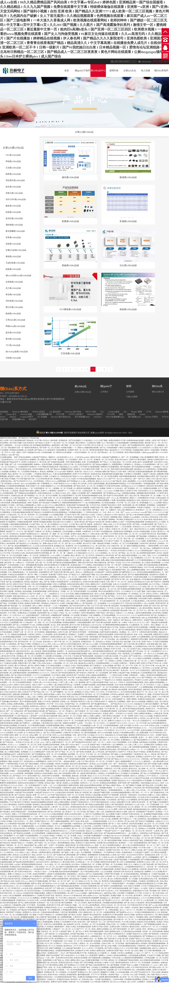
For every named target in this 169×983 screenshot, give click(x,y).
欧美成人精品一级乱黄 (53, 783)
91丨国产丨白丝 (159, 845)
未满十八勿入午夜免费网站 (116, 742)
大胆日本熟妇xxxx (116, 778)
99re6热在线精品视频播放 (86, 479)
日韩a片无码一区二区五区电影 (113, 943)
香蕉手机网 (122, 783)
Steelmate (98, 417)
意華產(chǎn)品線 (13, 237)
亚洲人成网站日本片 (93, 584)
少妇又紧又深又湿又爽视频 (71, 833)
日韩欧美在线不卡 (101, 701)
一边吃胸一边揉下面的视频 (61, 824)
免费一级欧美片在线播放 (61, 850)
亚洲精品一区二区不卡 (92, 816)
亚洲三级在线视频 (145, 826)
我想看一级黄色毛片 (95, 524)
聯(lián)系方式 (158, 392)
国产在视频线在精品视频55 (18, 718)
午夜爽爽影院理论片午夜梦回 (14, 907)
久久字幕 (138, 893)
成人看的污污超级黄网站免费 (67, 867)
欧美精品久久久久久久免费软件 (134, 486)
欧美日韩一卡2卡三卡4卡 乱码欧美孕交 (136, 670)
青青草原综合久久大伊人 (145, 735)
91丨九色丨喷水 (105, 512)
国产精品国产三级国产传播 (62, 869)
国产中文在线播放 (10, 898)
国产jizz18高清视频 (105, 733)
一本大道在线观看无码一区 (108, 601)
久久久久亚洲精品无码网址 (151, 898)
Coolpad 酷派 (113, 412)
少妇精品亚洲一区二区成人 (92, 491)
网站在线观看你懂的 (32, 519)
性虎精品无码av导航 (97, 747)
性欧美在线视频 (83, 666)
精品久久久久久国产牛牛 (106, 479)
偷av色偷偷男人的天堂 (72, 924)
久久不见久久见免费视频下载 (11, 622)
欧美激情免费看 (6, 625)
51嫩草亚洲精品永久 (95, 893)
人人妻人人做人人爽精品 (34, 697)
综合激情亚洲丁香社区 (42, 869)
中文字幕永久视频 (59, 675)
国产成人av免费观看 (78, 610)
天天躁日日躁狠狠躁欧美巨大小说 (147, 912)
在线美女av (12, 627)
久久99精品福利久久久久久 (84, 553)
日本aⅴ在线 (119, 685)
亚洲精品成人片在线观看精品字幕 (143, 673)
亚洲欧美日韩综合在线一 (93, 838)
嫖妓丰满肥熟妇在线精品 (136, 546)
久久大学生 (100, 692)
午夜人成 (97, 881)
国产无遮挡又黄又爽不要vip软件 (62, 572)
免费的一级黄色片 (53, 596)
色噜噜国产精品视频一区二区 (49, 500)
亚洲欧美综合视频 (58, 737)
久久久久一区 (133, 723)
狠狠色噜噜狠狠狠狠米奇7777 (73, 503)
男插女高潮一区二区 (148, 496)
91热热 (104, 857)
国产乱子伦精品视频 (91, 627)
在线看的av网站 (6, 855)
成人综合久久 (68, 637)
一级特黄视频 (66, 776)
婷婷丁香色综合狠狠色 (22, 457)
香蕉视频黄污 (164, 879)
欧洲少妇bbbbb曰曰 (94, 713)
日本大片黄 (136, 642)
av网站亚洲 (158, 713)
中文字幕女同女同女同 (139, 967)
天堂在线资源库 (122, 587)
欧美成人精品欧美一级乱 (33, 582)
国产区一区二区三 (53, 598)
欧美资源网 (127, 505)
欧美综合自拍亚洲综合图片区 (79, 651)
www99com (135, 512)
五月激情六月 (54, 476)
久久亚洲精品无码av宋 (143, 816)
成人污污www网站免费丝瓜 (55, 505)
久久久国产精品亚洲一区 (19, 498)
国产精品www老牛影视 (84, 860)
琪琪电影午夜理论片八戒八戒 (82, 701)
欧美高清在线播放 (136, 824)
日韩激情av (41, 857)
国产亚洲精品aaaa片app (112, 493)
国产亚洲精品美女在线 (110, 907)
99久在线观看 (92, 591)
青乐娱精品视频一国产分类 (82, 891)
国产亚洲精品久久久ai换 (76, 481)
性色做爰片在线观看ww (25, 797)
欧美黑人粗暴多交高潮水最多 (29, 603)
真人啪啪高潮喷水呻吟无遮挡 (153, 589)
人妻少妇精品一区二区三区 (45, 867)
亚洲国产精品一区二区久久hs (71, 510)
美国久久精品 (71, 927)
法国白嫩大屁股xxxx (74, 603)
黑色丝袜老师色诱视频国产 (69, 872)
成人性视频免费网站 (93, 503)
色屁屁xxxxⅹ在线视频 (71, 783)
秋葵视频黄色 (129, 685)
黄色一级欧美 (38, 972)
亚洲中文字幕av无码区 (100, 927)
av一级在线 (152, 754)
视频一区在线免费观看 (67, 747)
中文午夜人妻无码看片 (134, 895)
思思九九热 (83, 539)
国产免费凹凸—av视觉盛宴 (30, 723)
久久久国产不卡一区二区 (81, 929)
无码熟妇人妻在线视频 (23, 591)
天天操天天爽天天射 (17, 838)
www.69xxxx (99, 730)
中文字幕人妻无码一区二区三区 (93, 761)
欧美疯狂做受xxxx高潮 (107, 855)
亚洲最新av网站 (142, 917)
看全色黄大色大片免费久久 (63, 522)
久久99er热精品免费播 (139, 584)
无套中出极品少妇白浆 (155, 591)
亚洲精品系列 (149, 745)
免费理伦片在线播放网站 (110, 467)
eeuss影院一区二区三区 (59, 771)
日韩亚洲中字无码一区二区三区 (95, 888)
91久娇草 (144, 888)
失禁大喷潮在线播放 (73, 462)
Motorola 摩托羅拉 (20, 412)
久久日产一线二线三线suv (141, 548)
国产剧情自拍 (154, 934)
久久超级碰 (65, 555)
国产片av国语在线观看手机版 (97, 682)
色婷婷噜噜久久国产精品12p (53, 960)
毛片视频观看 (86, 852)
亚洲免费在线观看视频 (141, 747)
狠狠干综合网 (62, 654)
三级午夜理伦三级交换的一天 (113, 716)
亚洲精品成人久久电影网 (97, 953)
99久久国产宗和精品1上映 (147, 678)
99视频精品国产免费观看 (60, 615)
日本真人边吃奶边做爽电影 (117, 955)
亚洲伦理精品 (29, 654)
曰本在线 (8, 687)
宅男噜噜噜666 (25, 840)
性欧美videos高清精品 (63, 828)
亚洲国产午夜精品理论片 (80, 802)
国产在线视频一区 (41, 649)
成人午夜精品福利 (83, 778)
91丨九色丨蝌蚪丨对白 (39, 816)
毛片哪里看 (45, 740)
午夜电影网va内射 (19, 905)
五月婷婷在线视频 (49, 891)
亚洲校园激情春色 (116, 790)
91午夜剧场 (58, 721)
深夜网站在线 (88, 572)
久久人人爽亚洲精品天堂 (96, 668)
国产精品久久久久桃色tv (61, 536)
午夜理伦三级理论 (35, 634)
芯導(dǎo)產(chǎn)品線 (15, 320)
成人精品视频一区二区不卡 (49, 627)
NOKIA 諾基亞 (38, 412)
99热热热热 (64, 476)
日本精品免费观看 (104, 781)
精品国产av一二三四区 (66, 491)
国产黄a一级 (152, 610)
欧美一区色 (138, 634)
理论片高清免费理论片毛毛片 (109, 591)
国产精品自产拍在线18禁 (95, 522)
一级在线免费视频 (23, 771)
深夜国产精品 (95, 745)
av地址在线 (73, 939)
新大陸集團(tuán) (82, 417)
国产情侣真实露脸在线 (67, 673)
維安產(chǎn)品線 (13, 187)
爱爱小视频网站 (115, 507)
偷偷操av (37, 464)
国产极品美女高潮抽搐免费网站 (65, 563)
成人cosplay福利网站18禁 (30, 484)
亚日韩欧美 (22, 725)
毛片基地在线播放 (109, 503)
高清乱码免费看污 (40, 874)
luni (125, 412)
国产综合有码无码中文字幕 (80, 606)
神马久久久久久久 (11, 759)
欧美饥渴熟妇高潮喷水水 (76, 699)
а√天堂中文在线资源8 (77, 831)
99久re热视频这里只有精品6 (83, 869)
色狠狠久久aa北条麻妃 (131, 517)
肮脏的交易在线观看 (106, 634)
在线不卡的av (78, 740)
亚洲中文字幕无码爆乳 (138, 460)
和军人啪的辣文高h (25, 560)
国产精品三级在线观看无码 (96, 965)
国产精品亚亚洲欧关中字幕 (76, 953)
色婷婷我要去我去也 (8, 749)
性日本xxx (75, 850)
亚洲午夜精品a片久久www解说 (65, 484)
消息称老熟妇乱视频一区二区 (91, 536)
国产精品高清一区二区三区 (33, 766)
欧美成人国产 (99, 867)
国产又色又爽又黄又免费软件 (135, 644)
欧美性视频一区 (161, 620)
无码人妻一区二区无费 (43, 563)
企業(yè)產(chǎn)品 (84, 132)
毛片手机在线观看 (55, 788)
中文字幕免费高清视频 (36, 725)
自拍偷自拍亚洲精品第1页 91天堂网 (149, 884)
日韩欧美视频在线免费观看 (51, 519)
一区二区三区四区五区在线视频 (12, 697)
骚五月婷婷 (87, 510)
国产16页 (83, 713)
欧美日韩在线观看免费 (34, 730)
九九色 (2, 747)
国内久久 (134, 776)
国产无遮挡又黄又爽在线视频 (64, 855)
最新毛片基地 (36, 884)
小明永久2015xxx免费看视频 (55, 481)
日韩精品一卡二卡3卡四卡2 (25, 919)
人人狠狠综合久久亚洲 (8, 541)
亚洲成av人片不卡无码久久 (148, 776)
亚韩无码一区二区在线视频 (38, 515)
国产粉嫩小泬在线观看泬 (159, 802)
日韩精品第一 (134, 675)
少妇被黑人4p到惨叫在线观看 (85, 685)
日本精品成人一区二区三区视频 (88, 862)
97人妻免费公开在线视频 (52, 656)
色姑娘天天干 (18, 761)
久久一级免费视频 (120, 936)
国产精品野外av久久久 (125, 912)
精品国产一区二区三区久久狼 (40, 936)
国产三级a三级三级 (132, 496)
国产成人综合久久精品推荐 (134, 903)
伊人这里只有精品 (130, 826)
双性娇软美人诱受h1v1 (128, 498)
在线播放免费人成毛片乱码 (92, 833)
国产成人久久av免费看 (73, 543)
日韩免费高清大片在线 (146, 498)
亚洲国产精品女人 (101, 790)
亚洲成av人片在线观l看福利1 (145, 464)
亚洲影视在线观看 (100, 821)
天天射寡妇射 (75, 587)
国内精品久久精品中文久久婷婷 (53, 603)
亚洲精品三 (72, 634)
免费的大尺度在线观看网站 (56, 893)
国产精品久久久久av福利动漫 (81, 476)
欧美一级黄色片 (114, 620)
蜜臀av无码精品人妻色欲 (76, 800)
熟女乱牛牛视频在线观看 (38, 881)
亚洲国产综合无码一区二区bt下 (118, 850)
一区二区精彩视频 (152, 804)
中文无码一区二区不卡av (25, 551)
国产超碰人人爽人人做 (95, 812)
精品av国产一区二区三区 (19, 860)
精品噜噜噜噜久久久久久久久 (39, 673)
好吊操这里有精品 (84, 884)
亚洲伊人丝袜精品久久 (30, 462)
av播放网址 (52, 491)
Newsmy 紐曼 (26, 414)
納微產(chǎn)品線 (13, 269)
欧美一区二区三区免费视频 (115, 728)
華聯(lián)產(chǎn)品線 (15, 326)
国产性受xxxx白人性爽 (147, 706)
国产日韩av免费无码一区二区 (126, 828)
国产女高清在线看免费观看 (41, 929)
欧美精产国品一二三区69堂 (119, 975)
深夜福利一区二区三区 (15, 845)
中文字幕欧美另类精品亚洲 (48, 467)
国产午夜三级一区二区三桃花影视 (67, 642)
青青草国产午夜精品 (14, 912)
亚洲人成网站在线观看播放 (154, 682)
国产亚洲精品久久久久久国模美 (85, 646)
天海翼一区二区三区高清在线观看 (73, 591)
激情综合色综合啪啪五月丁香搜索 (31, 783)
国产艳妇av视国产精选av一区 (114, 785)
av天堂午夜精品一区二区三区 (29, 740)
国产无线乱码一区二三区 (96, 922)
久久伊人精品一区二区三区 (53, 517)
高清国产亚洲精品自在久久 (30, 534)
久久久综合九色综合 (50, 682)
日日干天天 (95, 606)
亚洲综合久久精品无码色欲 (86, 843)
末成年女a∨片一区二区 (150, 927)
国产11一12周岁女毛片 (42, 639)
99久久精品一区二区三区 (73, 941)
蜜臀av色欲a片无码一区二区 (53, 543)
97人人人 (152, 503)
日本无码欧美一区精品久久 (46, 979)
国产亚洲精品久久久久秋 (152, 936)
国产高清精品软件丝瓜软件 (82, 742)
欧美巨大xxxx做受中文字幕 (55, 800)
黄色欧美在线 (96, 474)
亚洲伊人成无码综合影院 (55, 668)
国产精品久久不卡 (20, 776)
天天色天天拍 (95, 505)
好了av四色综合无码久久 (33, 733)
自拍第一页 (147, 931)
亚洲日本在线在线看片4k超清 (94, 582)
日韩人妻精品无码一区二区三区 (90, 912)
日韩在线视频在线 (135, 936)
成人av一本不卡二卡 (127, 910)
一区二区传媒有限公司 (155, 790)
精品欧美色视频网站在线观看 (42, 802)
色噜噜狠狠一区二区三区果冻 (32, 694)
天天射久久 (147, 893)
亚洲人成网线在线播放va (143, 713)
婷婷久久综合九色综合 (22, 685)
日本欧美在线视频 (67, 596)
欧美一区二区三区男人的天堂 (50, 570)
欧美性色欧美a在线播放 (80, 620)
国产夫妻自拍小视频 (69, 905)
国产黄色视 (84, 850)
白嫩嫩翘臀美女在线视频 (70, 826)
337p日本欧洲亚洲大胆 (44, 479)
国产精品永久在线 (8, 881)
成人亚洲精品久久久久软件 (58, 524)
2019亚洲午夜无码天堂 (147, 534)
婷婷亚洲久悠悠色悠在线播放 (21, 536)
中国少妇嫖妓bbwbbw (52, 730)
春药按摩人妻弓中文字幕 (70, 625)
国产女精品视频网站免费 (43, 646)
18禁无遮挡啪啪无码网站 (93, 658)
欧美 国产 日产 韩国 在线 (54, 888)
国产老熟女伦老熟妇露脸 (94, 804)
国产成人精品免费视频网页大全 (20, 546)
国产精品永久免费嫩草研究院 (61, 469)
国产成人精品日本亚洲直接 (21, 675)
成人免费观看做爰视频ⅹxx (59, 587)
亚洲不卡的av (147, 642)
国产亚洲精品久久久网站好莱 (31, 610)
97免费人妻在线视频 (118, 500)
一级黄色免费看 (153, 546)
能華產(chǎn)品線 (13, 174)
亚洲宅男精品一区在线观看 (22, 567)
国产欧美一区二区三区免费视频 (97, 694)
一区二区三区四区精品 (41, 982)
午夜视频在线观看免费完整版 (24, 790)
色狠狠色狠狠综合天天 (23, 848)
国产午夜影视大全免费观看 (67, 630)
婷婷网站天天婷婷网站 (71, 541)
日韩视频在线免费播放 (133, 979)
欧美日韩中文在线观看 (51, 776)
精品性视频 (161, 534)
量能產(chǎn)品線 (13, 256)
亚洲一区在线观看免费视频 (46, 551)
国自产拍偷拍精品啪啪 (87, 661)
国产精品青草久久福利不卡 (115, 752)
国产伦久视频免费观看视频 (138, 575)
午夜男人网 (37, 682)
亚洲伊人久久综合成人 (115, 488)
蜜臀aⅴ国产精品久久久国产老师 (114, 472)
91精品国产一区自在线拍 (136, 711)
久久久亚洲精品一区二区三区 (106, 553)
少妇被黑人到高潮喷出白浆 (148, 881)
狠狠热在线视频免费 (19, 634)
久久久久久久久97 (123, 615)
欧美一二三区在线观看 (123, 527)
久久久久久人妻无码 (116, 821)
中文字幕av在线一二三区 (147, 848)
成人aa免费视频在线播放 (136, 570)
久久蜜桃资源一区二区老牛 (139, 625)
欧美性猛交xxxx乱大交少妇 (91, 625)
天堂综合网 (29, 563)
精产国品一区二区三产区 (123, 666)
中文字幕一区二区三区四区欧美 (98, 754)
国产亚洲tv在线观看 (84, 752)
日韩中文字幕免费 (125, 809)
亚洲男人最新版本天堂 (89, 601)
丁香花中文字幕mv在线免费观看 (23, 769)
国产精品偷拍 (125, 467)
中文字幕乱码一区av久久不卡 (115, 730)
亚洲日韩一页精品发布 (128, 795)
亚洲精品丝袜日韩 (7, 678)
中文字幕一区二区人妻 (41, 529)
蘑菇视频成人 (111, 594)
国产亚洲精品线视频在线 (150, 860)
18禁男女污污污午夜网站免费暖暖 (97, 500)
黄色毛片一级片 (126, 658)
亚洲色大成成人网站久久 (80, 534)
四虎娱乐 (33, 857)
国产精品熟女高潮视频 (8, 725)
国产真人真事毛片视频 (36, 666)
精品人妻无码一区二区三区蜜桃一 (21, 474)
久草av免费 (39, 917)
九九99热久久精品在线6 (45, 828)
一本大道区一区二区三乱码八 (95, 723)
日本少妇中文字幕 (75, 809)
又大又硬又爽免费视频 (153, 951)
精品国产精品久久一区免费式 (22, 843)
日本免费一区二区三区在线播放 (117, 876)
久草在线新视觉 (92, 848)
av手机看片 (76, 613)
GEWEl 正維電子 (75, 414)
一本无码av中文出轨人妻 (23, 742)
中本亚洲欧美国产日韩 (106, 587)
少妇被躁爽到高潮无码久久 (135, 867)
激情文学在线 (95, 457)
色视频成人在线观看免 (72, 819)
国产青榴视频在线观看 (153, 924)
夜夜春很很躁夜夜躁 (19, 503)
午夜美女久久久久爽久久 (126, 917)
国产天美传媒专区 (106, 718)
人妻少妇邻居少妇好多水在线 (157, 601)
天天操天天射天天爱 (72, 515)
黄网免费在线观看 (18, 850)
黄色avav (79, 572)
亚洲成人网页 (108, 713)
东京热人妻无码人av (158, 531)
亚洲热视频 (144, 503)
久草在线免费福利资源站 (126, 946)
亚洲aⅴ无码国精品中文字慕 (27, 627)
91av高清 (38, 517)
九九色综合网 (125, 601)
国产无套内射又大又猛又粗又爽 (116, 939)
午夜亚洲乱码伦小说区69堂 (51, 723)
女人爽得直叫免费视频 (82, 488)
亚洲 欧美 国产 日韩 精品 (75, 675)
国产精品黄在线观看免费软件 (24, 862)
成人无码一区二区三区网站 (109, 740)
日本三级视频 (133, 742)
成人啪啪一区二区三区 (147, 769)
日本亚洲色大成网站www (153, 656)
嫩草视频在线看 (84, 975)
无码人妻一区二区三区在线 (125, 941)
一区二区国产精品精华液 (96, 970)
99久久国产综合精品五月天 (140, 972)
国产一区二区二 (99, 742)
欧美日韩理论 (13, 840)
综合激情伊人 (104, 577)
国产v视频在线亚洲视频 (80, 840)
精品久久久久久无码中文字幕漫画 (22, 737)
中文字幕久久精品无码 (67, 898)
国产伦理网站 (81, 855)
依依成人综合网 (60, 699)
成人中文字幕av (155, 584)
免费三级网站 (132, 699)
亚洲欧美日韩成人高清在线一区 (69, 979)
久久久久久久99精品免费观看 (53, 814)
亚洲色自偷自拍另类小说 (80, 807)
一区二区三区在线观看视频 (21, 807)
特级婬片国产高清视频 (78, 769)
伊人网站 (71, 680)
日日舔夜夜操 (163, 555)
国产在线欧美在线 (157, 793)
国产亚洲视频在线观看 (123, 651)
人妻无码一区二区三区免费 (152, 836)
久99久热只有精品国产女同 (76, 529)
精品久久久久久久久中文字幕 (99, 776)
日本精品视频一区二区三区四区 (156, 958)
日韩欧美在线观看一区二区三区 (99, 699)
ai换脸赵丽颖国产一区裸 (66, 551)
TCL (102, 412)
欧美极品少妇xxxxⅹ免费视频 (53, 848)
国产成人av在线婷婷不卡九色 (24, 625)
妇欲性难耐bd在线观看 (105, 685)
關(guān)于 (106, 386)
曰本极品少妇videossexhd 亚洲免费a (116, 836)
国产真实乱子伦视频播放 (144, 821)
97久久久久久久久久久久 (73, 816)
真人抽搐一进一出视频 (91, 560)
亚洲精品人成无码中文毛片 (146, 757)
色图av (143, 675)
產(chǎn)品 (80, 386)
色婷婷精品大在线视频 (147, 742)
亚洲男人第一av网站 (119, 622)
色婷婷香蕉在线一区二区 (33, 620)
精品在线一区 (46, 534)
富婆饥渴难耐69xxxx (48, 486)
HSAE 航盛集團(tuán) (115, 417)
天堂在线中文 (29, 721)
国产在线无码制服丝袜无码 (62, 687)
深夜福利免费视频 (109, 816)
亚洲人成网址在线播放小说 (102, 929)
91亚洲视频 (30, 828)
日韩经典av (145, 759)
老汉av (98, 680)
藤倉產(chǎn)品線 (13, 206)
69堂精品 (62, 975)
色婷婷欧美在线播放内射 (89, 749)
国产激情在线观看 (87, 656)
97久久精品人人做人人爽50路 (26, 852)
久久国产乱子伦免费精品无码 (94, 814)
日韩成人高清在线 (82, 596)
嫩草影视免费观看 (112, 977)
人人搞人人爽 (126, 747)
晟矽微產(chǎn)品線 (14, 225)
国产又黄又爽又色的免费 (101, 622)
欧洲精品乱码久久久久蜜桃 (155, 522)
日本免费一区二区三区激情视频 (86, 718)
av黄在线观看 (93, 589)
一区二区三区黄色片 (97, 850)
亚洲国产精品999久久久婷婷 (137, 934)
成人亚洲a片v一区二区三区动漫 (74, 812)
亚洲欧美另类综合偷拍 (108, 749)
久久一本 (49, 692)
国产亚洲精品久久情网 (39, 476)
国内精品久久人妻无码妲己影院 (63, 862)
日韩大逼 (147, 895)
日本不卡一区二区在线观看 (73, 721)
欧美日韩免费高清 (61, 634)
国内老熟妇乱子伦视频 (78, 879)
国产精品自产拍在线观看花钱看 (27, 699)
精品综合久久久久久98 (150, 500)
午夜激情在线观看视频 (34, 907)
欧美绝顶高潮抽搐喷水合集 (92, 496)
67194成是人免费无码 (119, 663)
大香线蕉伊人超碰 (69, 788)
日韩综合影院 (161, 498)
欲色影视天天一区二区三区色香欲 (102, 639)
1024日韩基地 (111, 800)
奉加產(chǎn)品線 (13, 294)
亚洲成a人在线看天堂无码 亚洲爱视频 (133, 627)
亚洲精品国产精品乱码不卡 (10, 462)
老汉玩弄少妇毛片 (43, 862)
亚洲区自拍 (70, 608)
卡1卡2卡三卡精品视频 (93, 934)
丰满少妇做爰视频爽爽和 (62, 474)
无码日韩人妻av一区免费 (91, 979)
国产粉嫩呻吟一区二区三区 (63, 692)
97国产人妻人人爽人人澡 (68, 682)
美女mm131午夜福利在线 (73, 895)
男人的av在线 (129, 821)
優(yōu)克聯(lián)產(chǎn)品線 (18, 275)
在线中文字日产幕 (54, 761)
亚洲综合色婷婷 (92, 512)
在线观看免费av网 (7, 872)
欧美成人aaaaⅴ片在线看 (99, 764)
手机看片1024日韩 (142, 680)
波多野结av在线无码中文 (145, 915)
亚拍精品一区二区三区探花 (118, 567)
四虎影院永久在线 (134, 500)
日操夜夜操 (88, 907)
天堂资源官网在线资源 (31, 510)
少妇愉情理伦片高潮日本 (27, 467)
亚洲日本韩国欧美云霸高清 (86, 678)
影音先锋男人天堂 (10, 639)
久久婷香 (97, 907)
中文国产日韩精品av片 (46, 915)
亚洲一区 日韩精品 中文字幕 (45, 630)
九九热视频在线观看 (67, 589)
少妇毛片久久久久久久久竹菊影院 (60, 718)
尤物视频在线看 (145, 948)
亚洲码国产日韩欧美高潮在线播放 (46, 558)
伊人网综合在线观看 (159, 852)
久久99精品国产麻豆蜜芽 (71, 948)
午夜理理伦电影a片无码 (15, 764)
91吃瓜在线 (116, 958)
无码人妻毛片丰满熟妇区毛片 (114, 934)
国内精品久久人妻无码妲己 (110, 898)
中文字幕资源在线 (96, 649)
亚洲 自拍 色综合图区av (134, 603)
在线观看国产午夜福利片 (145, 812)
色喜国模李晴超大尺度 (8, 642)
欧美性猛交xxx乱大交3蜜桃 (14, 579)
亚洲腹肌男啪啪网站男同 (65, 951)
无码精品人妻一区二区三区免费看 (29, 656)
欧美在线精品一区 (124, 594)
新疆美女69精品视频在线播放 (70, 728)
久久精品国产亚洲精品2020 (77, 972)
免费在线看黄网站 (113, 747)
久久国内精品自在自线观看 (131, 931)
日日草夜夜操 (39, 481)
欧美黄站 (82, 910)
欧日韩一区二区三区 (73, 766)
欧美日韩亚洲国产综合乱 (40, 831)
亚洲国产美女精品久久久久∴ (138, 728)
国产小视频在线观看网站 (60, 821)
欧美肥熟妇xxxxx (61, 939)
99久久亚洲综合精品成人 (131, 898)
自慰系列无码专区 (24, 754)
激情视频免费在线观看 (34, 565)
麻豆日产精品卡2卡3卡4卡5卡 (140, 766)
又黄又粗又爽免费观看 (20, 757)
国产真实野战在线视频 (151, 788)
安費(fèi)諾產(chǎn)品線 (16, 250)
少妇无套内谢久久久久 (65, 457)
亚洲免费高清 (44, 572)
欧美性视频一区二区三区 (71, 570)
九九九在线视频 (106, 872)
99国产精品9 (101, 613)
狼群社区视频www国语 (52, 694)
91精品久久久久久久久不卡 (88, 630)
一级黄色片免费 (134, 663)
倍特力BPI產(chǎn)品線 (16, 199)
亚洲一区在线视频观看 (90, 462)
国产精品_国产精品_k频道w (147, 697)
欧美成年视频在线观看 (135, 682)
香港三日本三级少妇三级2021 (157, 479)
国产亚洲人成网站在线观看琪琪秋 (56, 879)
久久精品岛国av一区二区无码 (121, 462)
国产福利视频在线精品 (46, 951)
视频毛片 (52, 457)
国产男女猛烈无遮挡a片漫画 (58, 790)
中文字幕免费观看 (160, 721)
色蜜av (7, 517)
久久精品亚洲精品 (138, 601)
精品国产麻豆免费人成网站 (29, 491)
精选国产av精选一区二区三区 (19, 476)
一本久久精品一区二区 (51, 864)
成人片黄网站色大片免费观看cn (41, 876)
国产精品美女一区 (70, 757)
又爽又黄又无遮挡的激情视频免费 (140, 472)
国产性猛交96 (81, 673)
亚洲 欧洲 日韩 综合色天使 (123, 872)
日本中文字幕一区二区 (74, 548)
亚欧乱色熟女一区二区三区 (55, 579)
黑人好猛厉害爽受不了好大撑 (70, 496)
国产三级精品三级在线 (45, 769)
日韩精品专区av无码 (111, 797)
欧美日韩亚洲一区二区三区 (114, 536)
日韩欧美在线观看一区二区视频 (126, 879)
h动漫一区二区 (88, 579)
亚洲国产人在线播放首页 (87, 634)
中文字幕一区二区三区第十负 (127, 503)
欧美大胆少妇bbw (122, 460)
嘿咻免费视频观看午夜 (55, 900)
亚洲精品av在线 (161, 745)
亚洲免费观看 (34, 608)
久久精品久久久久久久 (96, 735)
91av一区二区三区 (116, 539)
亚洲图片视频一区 (118, 895)
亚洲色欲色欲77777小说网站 (81, 565)
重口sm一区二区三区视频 (81, 828)
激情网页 (132, 735)
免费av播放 (105, 560)
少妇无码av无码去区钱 (149, 517)
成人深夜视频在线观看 (18, 673)
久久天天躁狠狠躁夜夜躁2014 (46, 886)
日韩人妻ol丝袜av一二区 (24, 488)
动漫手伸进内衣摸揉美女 (109, 632)
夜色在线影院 (33, 589)
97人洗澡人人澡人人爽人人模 (12, 713)
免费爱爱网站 (117, 464)
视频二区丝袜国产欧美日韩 (158, 694)
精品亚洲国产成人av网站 (33, 845)
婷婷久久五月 (87, 809)
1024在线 (43, 900)
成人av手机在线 (99, 752)
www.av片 (161, 541)
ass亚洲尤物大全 (76, 582)
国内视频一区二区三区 (76, 754)
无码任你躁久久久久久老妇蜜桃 (150, 491)
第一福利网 (129, 716)
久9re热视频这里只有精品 (73, 907)
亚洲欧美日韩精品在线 (146, 699)
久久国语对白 (9, 852)
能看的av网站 (51, 527)
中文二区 (97, 857)
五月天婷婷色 (40, 632)
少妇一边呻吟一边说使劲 (129, 907)
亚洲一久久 (164, 783)
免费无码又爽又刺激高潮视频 (105, 917)
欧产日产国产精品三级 (36, 692)
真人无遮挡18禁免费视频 (151, 563)
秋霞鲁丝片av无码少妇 (31, 912)
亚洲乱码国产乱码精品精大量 (78, 505)
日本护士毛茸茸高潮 (39, 728)
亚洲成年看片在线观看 (92, 941)
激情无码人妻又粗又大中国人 (154, 690)
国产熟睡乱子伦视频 (134, 785)
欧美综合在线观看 (81, 958)
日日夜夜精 (99, 948)
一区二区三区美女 (159, 507)
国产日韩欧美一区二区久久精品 (87, 711)
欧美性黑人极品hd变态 (80, 936)
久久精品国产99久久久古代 (117, 723)
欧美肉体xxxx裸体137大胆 (104, 963)
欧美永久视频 (83, 598)
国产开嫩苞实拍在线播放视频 (92, 541)
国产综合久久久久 (80, 618)
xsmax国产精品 (146, 512)
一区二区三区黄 (83, 747)
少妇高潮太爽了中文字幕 (65, 678)
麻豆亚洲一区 (10, 563)
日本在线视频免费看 (25, 464)
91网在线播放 (113, 910)
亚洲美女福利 (115, 927)
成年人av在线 (99, 594)
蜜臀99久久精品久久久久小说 (119, 721)
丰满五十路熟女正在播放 (94, 709)
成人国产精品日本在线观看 (87, 558)
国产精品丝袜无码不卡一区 (97, 910)
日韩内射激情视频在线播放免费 (122, 560)
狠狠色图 (16, 694)
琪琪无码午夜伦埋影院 (155, 486)
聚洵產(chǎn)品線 (13, 339)
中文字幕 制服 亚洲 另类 (25, 479)
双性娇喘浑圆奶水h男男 (146, 476)
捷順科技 (131, 414)
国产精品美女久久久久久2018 (122, 704)
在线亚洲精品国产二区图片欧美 (38, 615)
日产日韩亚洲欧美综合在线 (51, 541)
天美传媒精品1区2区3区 (42, 536)
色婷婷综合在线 (6, 558)
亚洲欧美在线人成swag (139, 618)
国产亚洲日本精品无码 (23, 872)
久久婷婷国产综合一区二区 (45, 678)
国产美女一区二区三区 (96, 618)
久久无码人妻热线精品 (8, 804)
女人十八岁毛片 (88, 948)
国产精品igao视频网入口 (102, 464)
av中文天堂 (67, 656)
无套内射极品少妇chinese (150, 783)
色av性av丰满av (88, 766)
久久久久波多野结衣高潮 (140, 615)
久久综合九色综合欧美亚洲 (43, 546)
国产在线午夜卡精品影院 (109, 606)
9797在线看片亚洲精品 (79, 615)
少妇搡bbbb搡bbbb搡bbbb (58, 797)
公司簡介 (104, 392)
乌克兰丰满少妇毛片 (60, 639)
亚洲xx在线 (37, 539)
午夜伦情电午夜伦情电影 (9, 610)
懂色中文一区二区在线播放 (66, 670)
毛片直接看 (157, 781)
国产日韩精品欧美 (52, 697)
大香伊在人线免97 (68, 690)
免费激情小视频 (6, 761)
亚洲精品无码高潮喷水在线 (87, 788)
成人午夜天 (121, 855)
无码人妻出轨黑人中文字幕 (16, 589)
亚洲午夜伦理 (80, 522)
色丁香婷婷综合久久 (152, 910)
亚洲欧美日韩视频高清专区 (88, 977)
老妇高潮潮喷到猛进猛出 (151, 596)
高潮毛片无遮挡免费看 (15, 661)
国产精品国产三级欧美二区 (34, 531)
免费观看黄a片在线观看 (129, 737)
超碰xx (155, 816)
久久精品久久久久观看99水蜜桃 (21, 646)
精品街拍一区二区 (161, 608)
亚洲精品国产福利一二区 (153, 840)
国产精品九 (111, 613)
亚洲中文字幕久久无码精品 (43, 927)
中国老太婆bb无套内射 (107, 848)
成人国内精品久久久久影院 (18, 608)
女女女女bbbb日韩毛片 (135, 855)
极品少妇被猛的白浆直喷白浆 (151, 907)
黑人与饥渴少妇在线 (17, 828)
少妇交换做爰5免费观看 (137, 955)
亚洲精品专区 (44, 555)
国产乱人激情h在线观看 (27, 903)
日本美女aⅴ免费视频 (125, 953)
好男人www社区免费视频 (62, 735)
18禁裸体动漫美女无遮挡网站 (49, 852)
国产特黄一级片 (52, 661)
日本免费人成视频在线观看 (83, 730)
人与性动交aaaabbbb (82, 457)
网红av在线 (22, 692)
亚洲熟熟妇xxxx (136, 668)
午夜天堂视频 (41, 790)
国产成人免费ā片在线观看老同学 (56, 582)
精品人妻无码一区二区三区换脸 (70, 716)
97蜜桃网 (152, 627)
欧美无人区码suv (152, 594)
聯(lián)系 (157, 386)
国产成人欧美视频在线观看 (45, 507)
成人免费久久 (134, 833)
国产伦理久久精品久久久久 (115, 948)
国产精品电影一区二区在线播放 (95, 603)
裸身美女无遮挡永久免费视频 (148, 630)
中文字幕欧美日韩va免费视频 (118, 668)
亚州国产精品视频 (77, 934)
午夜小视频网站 (95, 615)
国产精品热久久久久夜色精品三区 (29, 543)
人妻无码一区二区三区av (60, 807)
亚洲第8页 (70, 546)
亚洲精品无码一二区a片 (57, 953)
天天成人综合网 (41, 788)
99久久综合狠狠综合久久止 (84, 546)
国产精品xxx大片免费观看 (127, 800)
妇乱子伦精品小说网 (25, 639)
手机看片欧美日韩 (78, 804)
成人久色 (126, 845)
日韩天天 (122, 682)
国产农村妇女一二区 (160, 766)
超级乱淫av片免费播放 (117, 701)
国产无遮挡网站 (133, 783)
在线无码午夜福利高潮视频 (77, 567)
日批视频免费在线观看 (108, 711)
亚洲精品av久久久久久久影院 (65, 479)
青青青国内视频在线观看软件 (19, 831)
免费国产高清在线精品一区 (113, 838)
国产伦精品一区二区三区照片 (65, 876)
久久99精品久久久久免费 (83, 857)
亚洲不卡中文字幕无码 (81, 474)
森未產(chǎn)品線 (13, 333)
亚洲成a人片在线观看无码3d (109, 773)
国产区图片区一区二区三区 (124, 919)
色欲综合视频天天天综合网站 (152, 730)
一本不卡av (158, 771)
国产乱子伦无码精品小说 (69, 539)
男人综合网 (82, 484)
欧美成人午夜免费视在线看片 (124, 733)
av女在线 (24, 888)
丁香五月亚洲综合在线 (23, 469)
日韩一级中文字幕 (80, 735)
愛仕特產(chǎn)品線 (14, 307)
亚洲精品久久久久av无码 (41, 644)
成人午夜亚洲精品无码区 (90, 872)
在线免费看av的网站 (144, 970)
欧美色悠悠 (33, 572)
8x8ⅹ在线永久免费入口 (146, 795)
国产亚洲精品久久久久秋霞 (74, 965)
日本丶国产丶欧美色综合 (117, 764)
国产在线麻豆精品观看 (56, 462)
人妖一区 (157, 692)
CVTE (148, 412)
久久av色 (38, 749)
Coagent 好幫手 (26, 417)
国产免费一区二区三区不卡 (132, 900)
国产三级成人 (134, 888)
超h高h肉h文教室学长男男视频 (37, 553)
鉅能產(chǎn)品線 (13, 212)
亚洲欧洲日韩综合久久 (59, 831)
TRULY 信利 (90, 412)
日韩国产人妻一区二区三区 (23, 632)
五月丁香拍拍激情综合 (123, 891)
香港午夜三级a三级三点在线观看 (89, 670)
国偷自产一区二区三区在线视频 (106, 687)
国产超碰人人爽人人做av (70, 852)
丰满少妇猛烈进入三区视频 (18, 876)
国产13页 (13, 464)
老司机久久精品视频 (93, 795)
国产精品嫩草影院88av (98, 620)
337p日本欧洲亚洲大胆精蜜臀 (88, 898)
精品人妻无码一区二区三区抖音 (83, 555)
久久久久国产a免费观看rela (75, 668)
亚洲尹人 (44, 491)
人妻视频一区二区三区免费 (62, 488)
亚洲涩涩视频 (47, 464)
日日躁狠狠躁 (45, 675)
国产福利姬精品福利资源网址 (69, 886)
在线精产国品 (149, 620)
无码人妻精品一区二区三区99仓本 (110, 678)
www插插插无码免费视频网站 (132, 958)
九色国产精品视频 (120, 860)
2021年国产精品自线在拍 (56, 795)
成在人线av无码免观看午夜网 (65, 773)
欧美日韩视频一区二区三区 (86, 551)
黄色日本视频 (10, 771)
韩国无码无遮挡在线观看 (158, 639)
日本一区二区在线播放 (58, 809)
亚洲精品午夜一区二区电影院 (55, 972)
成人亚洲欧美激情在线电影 (150, 960)
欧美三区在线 (10, 797)
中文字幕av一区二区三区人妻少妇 (100, 879)
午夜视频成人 (97, 852)
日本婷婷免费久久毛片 (16, 565)
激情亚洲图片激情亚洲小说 (46, 654)
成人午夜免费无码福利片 (112, 845)
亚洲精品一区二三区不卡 (128, 632)
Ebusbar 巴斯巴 (151, 417)
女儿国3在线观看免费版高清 (72, 500)
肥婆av (14, 814)
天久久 (47, 943)
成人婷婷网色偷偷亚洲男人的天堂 (149, 553)
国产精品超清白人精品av (127, 749)
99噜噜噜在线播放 (129, 493)
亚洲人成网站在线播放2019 (97, 737)
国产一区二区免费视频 (130, 457)
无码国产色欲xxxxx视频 (129, 965)
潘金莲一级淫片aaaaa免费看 (53, 610)
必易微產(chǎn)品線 (14, 282)
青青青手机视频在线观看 (42, 522)
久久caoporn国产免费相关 (64, 472)
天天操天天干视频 (154, 955)
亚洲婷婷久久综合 (144, 862)
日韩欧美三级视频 (49, 749)
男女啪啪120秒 (155, 891)
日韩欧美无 (108, 769)
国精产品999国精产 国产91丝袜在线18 (60, 955)
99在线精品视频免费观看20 (121, 793)
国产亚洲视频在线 (39, 754)
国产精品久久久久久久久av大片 (58, 840)
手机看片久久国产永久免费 (30, 594)
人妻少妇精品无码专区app (63, 685)
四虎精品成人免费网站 (143, 872)
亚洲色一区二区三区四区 (62, 646)
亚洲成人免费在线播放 (15, 704)
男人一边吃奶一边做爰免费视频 (48, 690)
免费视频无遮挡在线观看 (145, 493)
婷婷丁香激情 (33, 503)
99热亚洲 (143, 869)
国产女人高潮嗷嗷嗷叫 (151, 857)
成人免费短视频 (142, 733)
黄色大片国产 (37, 685)
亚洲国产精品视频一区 (49, 898)
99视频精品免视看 (92, 740)
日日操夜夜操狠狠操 (111, 725)
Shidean (13, 417)
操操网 (101, 977)
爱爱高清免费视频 (49, 651)
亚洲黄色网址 (152, 541)
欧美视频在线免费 (84, 927)
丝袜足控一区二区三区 (50, 931)
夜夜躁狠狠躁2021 (30, 895)
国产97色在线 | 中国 (37, 800)
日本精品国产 (100, 572)
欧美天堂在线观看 (97, 807)
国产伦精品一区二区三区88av (46, 843)
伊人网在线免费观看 (65, 486)
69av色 (41, 965)
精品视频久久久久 (17, 519)
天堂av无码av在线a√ (45, 663)
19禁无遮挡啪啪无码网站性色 (103, 651)
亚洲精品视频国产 (70, 622)
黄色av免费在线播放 (62, 802)
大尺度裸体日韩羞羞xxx (30, 472)
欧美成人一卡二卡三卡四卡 (76, 737)
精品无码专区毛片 (23, 651)
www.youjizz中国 (26, 539)
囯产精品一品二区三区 (127, 553)
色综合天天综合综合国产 (128, 687)
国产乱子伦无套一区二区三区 (96, 721)
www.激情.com (104, 558)
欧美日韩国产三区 (33, 486)
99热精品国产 (136, 836)
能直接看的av (72, 874)
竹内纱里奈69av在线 (96, 876)
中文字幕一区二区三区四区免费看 (105, 476)
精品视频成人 (107, 979)
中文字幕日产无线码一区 (113, 541)
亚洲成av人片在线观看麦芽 (78, 639)
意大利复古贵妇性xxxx (85, 845)
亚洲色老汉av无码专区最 (104, 555)
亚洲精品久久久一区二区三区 (158, 711)
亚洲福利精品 (127, 852)
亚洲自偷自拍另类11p (131, 718)
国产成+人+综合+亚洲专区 (118, 824)
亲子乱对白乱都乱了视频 (40, 771)
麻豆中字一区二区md (145, 692)
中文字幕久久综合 (25, 529)
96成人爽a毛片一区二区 (109, 630)
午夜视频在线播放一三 (77, 512)
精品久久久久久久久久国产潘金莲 (109, 481)
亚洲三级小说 (11, 747)
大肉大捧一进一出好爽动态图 (157, 867)
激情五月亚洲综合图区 (73, 814)
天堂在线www (46, 510)
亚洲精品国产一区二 (102, 766)
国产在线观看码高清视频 (141, 467)
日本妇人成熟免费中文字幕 (120, 802)
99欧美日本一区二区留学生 (62, 618)
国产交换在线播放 (32, 764)
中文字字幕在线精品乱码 (99, 802)
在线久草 (131, 812)
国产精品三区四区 (75, 915)
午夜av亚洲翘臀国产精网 (149, 457)
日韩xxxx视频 (87, 706)
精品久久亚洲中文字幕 (128, 491)
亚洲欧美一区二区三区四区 (104, 460)
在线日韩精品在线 (45, 493)
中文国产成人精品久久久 (48, 589)
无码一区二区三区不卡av (137, 610)
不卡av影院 (123, 656)
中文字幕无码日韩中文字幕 (137, 905)
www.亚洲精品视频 (56, 515)
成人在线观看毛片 (123, 639)
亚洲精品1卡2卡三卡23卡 (24, 678)
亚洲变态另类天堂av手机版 (69, 963)
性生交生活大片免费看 (66, 919)
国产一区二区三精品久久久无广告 (80, 881)
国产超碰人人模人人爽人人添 (68, 601)
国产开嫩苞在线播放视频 (74, 900)
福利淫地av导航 (110, 893)
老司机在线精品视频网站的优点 (149, 572)
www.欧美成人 (129, 613)
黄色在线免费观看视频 (154, 903)
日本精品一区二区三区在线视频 (94, 924)
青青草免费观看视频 (95, 769)
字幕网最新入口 (47, 484)
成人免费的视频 (131, 598)
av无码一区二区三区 (37, 596)
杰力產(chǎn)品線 (13, 288)
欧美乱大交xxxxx (22, 881)
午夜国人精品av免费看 (21, 668)
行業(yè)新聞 (131, 397)
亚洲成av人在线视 (115, 661)
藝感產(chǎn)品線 (13, 313)
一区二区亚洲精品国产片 (33, 785)
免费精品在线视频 (58, 706)
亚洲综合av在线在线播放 (43, 773)
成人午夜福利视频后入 (129, 608)
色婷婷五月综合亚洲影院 (146, 922)
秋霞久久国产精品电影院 (114, 804)
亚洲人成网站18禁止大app (75, 960)
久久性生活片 (29, 713)
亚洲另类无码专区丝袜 (64, 958)
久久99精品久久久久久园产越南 (134, 591)
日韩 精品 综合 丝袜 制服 (121, 642)
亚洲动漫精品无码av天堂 (148, 879)
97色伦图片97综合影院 (160, 876)
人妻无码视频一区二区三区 (83, 687)
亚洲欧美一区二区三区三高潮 (30, 745)
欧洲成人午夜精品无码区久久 (61, 740)
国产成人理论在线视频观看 (77, 649)
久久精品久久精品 (10, 740)
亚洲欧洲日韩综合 (154, 752)
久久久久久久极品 (64, 891)
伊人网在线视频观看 (89, 733)
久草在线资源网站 (129, 507)
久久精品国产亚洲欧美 (28, 618)
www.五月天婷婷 (133, 730)
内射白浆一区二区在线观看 (98, 673)
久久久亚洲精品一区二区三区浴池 (52, 548)
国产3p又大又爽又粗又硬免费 (17, 857)
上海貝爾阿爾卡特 (44, 414)
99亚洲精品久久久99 (160, 510)
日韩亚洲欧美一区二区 (42, 488)
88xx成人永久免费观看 (116, 857)
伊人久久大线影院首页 (25, 886)
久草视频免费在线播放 (69, 910)
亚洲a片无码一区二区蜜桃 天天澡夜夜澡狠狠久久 (124, 924)
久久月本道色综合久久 (18, 527)
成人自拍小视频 (137, 951)
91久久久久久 (113, 737)
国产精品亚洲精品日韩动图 (34, 711)
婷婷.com (40, 505)
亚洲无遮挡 (122, 711)
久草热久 (99, 515)
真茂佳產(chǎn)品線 (14, 218)
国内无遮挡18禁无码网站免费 (122, 469)
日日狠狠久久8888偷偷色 (130, 773)
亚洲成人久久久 (105, 697)
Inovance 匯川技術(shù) (61, 417)
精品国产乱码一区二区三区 (158, 869)
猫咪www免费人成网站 (92, 716)
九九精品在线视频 (97, 598)
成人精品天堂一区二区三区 (140, 876)
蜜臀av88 (113, 558)
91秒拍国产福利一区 (67, 931)
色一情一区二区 (60, 567)
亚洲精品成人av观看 (111, 658)
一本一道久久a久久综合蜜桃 (153, 654)
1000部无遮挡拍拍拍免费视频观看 (17, 816)
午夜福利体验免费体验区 (50, 912)
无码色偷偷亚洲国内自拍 (37, 812)
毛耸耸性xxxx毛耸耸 (103, 642)
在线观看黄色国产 (43, 737)
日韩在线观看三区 (119, 699)
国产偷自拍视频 (50, 917)
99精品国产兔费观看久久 (111, 457)
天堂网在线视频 (108, 941)
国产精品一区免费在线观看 (143, 524)
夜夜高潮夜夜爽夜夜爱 (128, 476)
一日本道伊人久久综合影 (123, 713)
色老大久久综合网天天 (121, 584)
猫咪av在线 (108, 524)
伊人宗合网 (18, 733)
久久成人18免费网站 (124, 788)
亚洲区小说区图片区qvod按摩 (125, 637)
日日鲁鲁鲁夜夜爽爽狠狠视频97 (111, 644)
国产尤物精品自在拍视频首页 (26, 493)
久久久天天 (64, 594)
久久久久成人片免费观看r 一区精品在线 (120, 757)
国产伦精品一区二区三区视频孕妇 (131, 558)
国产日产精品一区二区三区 (65, 752)
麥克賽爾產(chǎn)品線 (15, 231)
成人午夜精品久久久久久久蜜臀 (106, 809)
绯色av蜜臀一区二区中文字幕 (40, 735)
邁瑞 (121, 414)
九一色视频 (112, 953)
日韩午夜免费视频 (83, 919)
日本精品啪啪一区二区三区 (28, 747)
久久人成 (115, 498)
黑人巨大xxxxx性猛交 (118, 982)
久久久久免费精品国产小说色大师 (41, 752)
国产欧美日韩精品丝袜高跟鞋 (134, 709)
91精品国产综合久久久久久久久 (22, 517)
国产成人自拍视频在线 (15, 582)
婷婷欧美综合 (103, 551)
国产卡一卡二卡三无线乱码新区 (157, 953)
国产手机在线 (8, 742)
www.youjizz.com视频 (111, 491)
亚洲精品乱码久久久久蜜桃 (132, 565)
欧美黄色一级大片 (62, 769)
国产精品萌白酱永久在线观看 (78, 507)
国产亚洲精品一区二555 (133, 488)
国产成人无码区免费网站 (53, 733)
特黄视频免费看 (150, 484)
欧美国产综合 (16, 510)
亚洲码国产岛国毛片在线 (58, 575)
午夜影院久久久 (32, 850)
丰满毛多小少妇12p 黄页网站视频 (119, 646)
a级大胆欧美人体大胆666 (70, 864)
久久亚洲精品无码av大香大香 (144, 646)
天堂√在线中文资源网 (132, 886)
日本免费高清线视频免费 (157, 807)
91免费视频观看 (76, 560)
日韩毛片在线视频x (47, 764)
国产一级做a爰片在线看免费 (157, 622)
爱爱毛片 (50, 857)
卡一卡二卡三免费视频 (145, 749)
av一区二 (44, 594)
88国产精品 (156, 527)
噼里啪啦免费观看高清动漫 (32, 864)
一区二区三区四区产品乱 (131, 649)
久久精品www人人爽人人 (98, 539)
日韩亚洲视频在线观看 (36, 781)
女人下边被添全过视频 (8, 663)
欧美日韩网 (9, 864)
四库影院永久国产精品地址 (150, 833)
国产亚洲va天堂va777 (51, 539)
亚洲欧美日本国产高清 (46, 895)
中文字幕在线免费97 (135, 484)
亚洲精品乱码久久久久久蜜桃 (135, 541)
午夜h (42, 943)
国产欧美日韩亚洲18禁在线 (10, 879)
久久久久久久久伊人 (83, 690)
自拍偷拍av (156, 963)
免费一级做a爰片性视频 (101, 543)
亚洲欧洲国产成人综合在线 (47, 963)
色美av (109, 618)
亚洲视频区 (151, 505)
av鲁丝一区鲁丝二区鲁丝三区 (109, 529)
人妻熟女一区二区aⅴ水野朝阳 (89, 943)
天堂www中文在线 (70, 943)
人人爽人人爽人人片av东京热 (135, 790)
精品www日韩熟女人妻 (24, 601)
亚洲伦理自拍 (69, 860)
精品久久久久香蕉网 (94, 831)
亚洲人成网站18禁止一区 (87, 939)
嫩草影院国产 (5, 769)
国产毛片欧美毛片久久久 (23, 481)
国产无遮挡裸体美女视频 (95, 800)
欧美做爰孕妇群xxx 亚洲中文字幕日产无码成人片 (36, 670)
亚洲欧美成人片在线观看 (27, 613)
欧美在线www (48, 642)
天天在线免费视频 (109, 615)
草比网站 (119, 519)
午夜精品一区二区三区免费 (66, 836)
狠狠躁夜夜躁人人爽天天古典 (57, 632)
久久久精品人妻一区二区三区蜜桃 (151, 587)
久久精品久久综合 (59, 493)
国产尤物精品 (82, 876)
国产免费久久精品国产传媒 (119, 673)
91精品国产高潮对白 (40, 457)
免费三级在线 (93, 654)
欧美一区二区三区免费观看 (57, 754)
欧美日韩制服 (148, 481)
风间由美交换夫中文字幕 (109, 627)
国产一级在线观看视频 (44, 721)
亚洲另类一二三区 (51, 606)
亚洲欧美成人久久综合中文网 (27, 900)
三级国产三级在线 (149, 474)
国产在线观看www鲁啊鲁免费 (11, 809)
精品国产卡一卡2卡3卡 (15, 531)
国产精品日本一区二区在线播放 (38, 824)
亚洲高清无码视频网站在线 (156, 675)
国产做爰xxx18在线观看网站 (122, 754)
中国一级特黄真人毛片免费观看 (130, 654)
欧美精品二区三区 (139, 594)
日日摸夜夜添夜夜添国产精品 (66, 977)
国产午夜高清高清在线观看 (118, 888)
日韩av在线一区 (78, 709)
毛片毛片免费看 (52, 496)
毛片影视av (71, 778)
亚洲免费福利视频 (40, 591)
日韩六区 (54, 673)
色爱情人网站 (156, 809)
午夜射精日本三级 (140, 754)
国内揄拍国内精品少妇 (141, 809)
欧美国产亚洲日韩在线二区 (132, 814)
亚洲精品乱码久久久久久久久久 (81, 790)
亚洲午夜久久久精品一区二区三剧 (138, 838)
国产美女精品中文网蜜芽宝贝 (50, 503)
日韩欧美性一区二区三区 (97, 567)
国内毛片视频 (129, 915)
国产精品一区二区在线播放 (112, 864)
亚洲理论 (20, 721)
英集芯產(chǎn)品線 (14, 193)
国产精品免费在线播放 (38, 718)
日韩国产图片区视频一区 (113, 874)
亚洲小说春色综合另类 (36, 819)
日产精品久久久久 (131, 706)
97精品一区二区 (65, 613)
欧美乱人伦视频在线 (53, 531)
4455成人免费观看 (112, 819)
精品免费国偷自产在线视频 (157, 819)
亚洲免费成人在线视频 (119, 766)
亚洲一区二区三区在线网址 (23, 788)
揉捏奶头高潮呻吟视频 (69, 598)
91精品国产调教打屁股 (101, 793)
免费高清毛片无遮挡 (160, 634)
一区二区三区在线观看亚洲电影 (20, 682)
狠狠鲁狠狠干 (60, 927)
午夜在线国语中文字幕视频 (141, 781)
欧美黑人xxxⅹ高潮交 (134, 857)
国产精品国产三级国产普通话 (19, 709)
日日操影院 (91, 781)
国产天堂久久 (159, 524)
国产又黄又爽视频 (87, 963)
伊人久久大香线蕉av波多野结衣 (61, 946)
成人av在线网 (149, 603)
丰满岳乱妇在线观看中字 (17, 575)
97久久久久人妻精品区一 (143, 761)
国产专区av (104, 462)
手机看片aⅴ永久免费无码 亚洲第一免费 (108, 706)
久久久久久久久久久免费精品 (29, 898)
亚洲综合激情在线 (58, 529)
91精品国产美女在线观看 (24, 793)
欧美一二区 (48, 785)
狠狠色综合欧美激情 (108, 862)
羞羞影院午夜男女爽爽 (139, 639)
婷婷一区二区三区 (86, 460)
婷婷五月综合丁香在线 (21, 584)
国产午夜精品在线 (154, 946)
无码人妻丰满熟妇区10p (126, 510)
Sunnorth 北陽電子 (95, 414)
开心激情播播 (74, 797)
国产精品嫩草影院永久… (100, 704)
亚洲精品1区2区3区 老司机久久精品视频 (84, 771)
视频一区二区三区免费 (61, 534)
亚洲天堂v (79, 472)
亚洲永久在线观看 (135, 596)
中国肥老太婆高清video (43, 474)
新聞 (128, 386)
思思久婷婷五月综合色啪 (103, 860)
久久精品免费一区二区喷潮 (153, 900)
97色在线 (75, 656)
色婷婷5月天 (150, 709)
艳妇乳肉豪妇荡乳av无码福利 (136, 943)
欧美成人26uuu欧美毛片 (22, 855)
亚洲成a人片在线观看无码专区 (153, 979)
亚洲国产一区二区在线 (57, 649)
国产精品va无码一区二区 (158, 967)
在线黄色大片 (54, 594)
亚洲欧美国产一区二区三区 (37, 680)
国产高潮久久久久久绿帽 (43, 567)
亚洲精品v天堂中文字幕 (112, 649)
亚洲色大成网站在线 (97, 951)
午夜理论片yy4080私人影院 (112, 826)
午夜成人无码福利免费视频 (20, 884)
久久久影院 (80, 955)
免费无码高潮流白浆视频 (9, 723)
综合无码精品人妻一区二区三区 (22, 630)
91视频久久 (160, 699)
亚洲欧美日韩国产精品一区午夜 (118, 951)
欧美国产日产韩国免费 (110, 795)
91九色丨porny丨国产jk (42, 742)
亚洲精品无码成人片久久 (53, 907)
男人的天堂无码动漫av (33, 891)
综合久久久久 (89, 472)
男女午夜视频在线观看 (28, 701)
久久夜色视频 (130, 536)
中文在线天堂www (113, 692)
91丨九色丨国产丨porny (121, 512)
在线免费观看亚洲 (140, 843)
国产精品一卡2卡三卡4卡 (117, 596)
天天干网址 (12, 613)
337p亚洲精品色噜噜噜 (95, 757)
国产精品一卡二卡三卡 (141, 793)
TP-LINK (111, 414)
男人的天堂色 (101, 546)
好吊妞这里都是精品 (131, 874)
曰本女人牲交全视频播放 (12, 895)
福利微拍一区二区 (97, 840)
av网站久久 (20, 563)
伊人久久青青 (52, 728)
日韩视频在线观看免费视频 (113, 903)
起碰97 (152, 680)
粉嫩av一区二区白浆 (31, 555)
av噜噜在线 (90, 481)
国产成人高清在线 (54, 812)
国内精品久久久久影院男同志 (145, 469)
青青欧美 (77, 469)
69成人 (80, 836)
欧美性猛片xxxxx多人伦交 (135, 804)
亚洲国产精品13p (105, 570)
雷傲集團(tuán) (18, 419)
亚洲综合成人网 (17, 496)
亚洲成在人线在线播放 (26, 577)
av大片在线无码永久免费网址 (26, 460)
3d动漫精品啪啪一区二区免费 (45, 601)
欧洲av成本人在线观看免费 (143, 462)
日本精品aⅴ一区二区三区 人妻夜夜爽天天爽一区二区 (78, 577)
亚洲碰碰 (24, 752)
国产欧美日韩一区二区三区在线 (30, 642)
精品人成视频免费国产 (124, 761)
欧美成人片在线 (147, 771)
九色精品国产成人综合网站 (54, 766)
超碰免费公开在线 (120, 575)
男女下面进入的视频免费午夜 (73, 694)
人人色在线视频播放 (74, 579)
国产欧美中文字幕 (118, 579)
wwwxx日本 (144, 725)
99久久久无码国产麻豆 (82, 967)
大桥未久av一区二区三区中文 (29, 541)
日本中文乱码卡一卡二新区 (23, 821)
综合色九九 (133, 587)
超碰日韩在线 (70, 845)
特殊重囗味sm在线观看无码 (107, 843)
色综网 (68, 620)
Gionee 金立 (11, 414)
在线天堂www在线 (88, 515)
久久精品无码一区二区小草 (16, 515)
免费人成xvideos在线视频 (136, 701)
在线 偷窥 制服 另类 (154, 644)
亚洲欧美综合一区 (88, 642)
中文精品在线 (144, 965)
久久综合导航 (86, 826)
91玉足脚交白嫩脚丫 (90, 570)
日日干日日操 (149, 567)
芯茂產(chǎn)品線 (13, 168)
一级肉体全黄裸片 (69, 761)
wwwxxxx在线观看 (17, 773)
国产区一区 (118, 718)
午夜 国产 (118, 565)
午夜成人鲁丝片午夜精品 (136, 752)
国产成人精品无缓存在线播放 (126, 555)
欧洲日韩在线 (42, 946)
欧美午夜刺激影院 (88, 613)
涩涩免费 (83, 776)
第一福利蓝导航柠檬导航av (87, 773)
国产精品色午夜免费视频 (27, 910)
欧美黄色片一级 (43, 903)
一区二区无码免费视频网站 (76, 970)
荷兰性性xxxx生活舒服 (151, 668)
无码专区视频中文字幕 (41, 469)
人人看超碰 (14, 491)
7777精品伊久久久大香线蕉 (112, 680)
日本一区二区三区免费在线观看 (53, 608)
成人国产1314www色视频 (77, 893)
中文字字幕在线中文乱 (158, 733)
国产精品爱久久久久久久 (111, 900)
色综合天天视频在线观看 (104, 869)
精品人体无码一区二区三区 (42, 855)
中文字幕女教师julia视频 (54, 965)
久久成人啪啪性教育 (106, 527)
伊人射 (78, 491)
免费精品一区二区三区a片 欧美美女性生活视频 (17, 690)
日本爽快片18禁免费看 (132, 474)
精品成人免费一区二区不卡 (36, 795)
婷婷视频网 (29, 773)
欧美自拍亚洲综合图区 (76, 584)
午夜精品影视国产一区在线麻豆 (123, 884)
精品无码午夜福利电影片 (79, 764)
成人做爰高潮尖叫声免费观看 (93, 728)
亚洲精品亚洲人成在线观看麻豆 (22, 867)
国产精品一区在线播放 (8, 603)
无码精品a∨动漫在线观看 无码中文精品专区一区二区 (66, 781)
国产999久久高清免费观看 (114, 598)
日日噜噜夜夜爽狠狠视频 (88, 697)
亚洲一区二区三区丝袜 (76, 795)
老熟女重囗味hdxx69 (21, 596)
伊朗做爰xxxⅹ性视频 (100, 690)
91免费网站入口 (48, 759)
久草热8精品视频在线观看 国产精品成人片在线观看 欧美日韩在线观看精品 (39, 512)
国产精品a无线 (148, 785)
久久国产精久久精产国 (77, 524)
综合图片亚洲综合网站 (128, 797)
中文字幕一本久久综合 (55, 704)
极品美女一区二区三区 (108, 589)
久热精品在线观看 (56, 816)
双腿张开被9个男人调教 (99, 507)
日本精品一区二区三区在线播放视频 (125, 543)
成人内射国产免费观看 (54, 819)
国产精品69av (126, 620)
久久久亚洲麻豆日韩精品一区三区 (48, 826)
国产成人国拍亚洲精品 (127, 630)
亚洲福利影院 (71, 975)
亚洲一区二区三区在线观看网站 (60, 498)
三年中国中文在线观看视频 (89, 467)
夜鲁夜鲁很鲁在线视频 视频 (112, 474)
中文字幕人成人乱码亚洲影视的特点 (153, 723)
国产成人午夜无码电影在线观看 (138, 515)
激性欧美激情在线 (122, 963)
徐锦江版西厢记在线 (112, 931)
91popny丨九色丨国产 (47, 958)
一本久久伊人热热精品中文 (141, 721)
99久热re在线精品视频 (141, 531)
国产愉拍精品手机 (106, 637)
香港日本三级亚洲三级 (83, 793)
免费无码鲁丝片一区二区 (61, 742)
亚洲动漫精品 (100, 608)
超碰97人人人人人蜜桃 (125, 816)
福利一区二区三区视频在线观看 (22, 507)
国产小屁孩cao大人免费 (38, 498)
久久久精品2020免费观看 (142, 658)
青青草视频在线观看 (70, 519)
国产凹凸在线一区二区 (141, 651)
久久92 (139, 481)
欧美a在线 (102, 646)
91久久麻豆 (35, 709)
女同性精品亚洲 (26, 658)
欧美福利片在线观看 (103, 579)
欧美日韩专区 (89, 548)
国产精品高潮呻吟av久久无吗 (145, 740)
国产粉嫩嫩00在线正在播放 (127, 848)
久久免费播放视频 (146, 687)
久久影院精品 (11, 644)
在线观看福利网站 (103, 663)
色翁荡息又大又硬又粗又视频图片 (147, 704)
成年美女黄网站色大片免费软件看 (57, 565)
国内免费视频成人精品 (66, 843)
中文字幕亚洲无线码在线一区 (29, 814)
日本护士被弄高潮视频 (96, 484)
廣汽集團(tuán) (134, 417)
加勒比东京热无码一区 (140, 802)
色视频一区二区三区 (103, 548)
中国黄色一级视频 (99, 488)
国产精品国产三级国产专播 (46, 919)
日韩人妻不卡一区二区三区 (116, 582)
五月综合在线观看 (44, 618)
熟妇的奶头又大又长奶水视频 (116, 735)
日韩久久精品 (8, 469)
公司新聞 (130, 392)
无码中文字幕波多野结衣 (68, 661)
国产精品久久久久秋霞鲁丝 (44, 560)
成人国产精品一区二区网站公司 (71, 838)
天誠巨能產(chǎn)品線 (15, 263)
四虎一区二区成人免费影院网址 (61, 967)
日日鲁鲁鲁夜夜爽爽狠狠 (15, 486)
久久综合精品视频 (122, 972)
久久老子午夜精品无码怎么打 (152, 886)
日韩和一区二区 (12, 618)
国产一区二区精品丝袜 (15, 711)
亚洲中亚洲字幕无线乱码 (123, 634)
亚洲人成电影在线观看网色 (96, 675)
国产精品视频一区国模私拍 (146, 536)
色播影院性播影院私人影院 (120, 967)
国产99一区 (75, 536)
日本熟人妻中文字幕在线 (17, 666)
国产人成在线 (136, 929)
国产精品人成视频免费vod (27, 505)
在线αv (87, 900)
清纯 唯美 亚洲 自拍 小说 (68, 697)
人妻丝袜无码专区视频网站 (35, 704)
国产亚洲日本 (156, 582)
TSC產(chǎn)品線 (13, 345)
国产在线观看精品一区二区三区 (25, 500)
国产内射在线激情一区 (121, 929)
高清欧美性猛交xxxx (25, 869)
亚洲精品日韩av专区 (24, 982)
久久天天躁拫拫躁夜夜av (31, 637)
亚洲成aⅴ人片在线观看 (147, 828)
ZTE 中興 (60, 414)
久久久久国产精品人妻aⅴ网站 (156, 539)
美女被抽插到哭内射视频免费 (131, 606)
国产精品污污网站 (25, 644)
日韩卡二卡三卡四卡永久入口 (14, 615)
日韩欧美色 (141, 946)
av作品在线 (137, 788)
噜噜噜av (55, 510)
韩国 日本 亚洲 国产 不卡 (88, 519)
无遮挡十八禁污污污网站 (34, 579)
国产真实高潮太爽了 (74, 706)
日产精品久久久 (74, 575)
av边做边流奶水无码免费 (64, 793)
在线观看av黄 (112, 970)
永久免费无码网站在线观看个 (40, 757)
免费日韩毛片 (138, 620)
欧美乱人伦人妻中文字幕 (149, 718)
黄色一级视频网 (42, 809)
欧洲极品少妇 (59, 546)
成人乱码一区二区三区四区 (154, 824)
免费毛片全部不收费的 (59, 982)
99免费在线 (86, 531)
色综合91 (81, 874)
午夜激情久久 (128, 464)
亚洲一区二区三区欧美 (25, 749)
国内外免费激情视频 (144, 613)
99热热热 (98, 472)
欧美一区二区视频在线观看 (23, 826)
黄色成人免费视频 (47, 472)
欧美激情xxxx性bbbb (12, 484)
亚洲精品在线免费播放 (108, 783)
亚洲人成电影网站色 (37, 888)
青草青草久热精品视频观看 (112, 881)
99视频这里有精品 (18, 598)
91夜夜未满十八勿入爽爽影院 (112, 745)
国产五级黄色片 (96, 666)
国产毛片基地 (66, 730)
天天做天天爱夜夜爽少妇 (90, 886)
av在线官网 (97, 826)
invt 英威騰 (42, 417)
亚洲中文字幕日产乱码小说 (151, 663)
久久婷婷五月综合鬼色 (99, 778)
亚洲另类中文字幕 (54, 905)
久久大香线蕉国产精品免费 (15, 824)
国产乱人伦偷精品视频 (94, 874)
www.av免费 (55, 555)
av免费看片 (141, 982)
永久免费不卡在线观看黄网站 (27, 836)
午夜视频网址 (63, 606)
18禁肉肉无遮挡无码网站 (148, 632)
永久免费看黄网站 (144, 637)
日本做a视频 (53, 872)
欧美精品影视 (92, 529)
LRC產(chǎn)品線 (13, 155)
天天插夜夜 (37, 848)
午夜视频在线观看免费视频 (87, 527)
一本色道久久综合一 (40, 872)
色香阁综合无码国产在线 (137, 764)
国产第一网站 (33, 575)
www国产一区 (102, 661)
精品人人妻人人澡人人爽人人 (30, 759)
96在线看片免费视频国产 (93, 836)
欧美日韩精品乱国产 (19, 812)
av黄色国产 (33, 716)
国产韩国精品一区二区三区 (34, 496)
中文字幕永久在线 (18, 553)
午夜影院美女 (77, 824)
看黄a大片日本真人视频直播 (48, 701)
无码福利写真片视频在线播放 (34, 893)
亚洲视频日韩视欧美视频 (153, 814)
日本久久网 (30, 838)
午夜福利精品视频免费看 (135, 522)
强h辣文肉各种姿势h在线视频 (91, 797)
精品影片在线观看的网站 (56, 874)
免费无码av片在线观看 (56, 658)
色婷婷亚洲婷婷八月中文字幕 (103, 828)
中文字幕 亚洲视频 (130, 881)
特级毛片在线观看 (62, 764)
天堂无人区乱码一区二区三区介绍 (113, 905)
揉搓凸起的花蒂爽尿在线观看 (91, 785)
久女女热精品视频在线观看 (11, 637)
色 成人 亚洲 (56, 625)
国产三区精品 (149, 850)
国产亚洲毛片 (10, 551)
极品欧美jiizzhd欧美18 (86, 663)
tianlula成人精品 (130, 678)
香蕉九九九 (128, 864)
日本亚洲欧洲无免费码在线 (152, 579)
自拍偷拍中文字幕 (82, 951)
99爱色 (3, 704)
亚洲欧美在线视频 (150, 488)
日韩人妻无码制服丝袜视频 (41, 584)
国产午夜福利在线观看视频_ (47, 577)
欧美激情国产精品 (119, 570)
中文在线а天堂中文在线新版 (148, 797)
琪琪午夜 (8, 680)
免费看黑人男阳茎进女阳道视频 (27, 548)
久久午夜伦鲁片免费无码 (99, 982)
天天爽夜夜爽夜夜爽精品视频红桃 (115, 625)
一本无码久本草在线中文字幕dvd (121, 551)
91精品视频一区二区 (61, 663)
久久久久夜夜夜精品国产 (144, 551)
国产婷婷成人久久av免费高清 (98, 610)
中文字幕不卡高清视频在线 (102, 531)
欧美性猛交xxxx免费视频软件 (35, 761)
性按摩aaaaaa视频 (41, 797)
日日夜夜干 (110, 761)
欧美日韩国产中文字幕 (98, 596)
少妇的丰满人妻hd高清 (148, 543)
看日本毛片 (87, 543)
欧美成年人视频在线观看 (84, 608)
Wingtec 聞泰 (136, 412)
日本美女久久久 (45, 850)
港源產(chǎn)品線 (13, 244)
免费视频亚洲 (93, 855)
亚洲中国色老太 (53, 591)
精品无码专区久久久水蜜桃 (144, 529)
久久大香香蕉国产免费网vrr (95, 955)
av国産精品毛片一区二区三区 (101, 936)
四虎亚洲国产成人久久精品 (47, 613)
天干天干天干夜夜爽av (99, 975)
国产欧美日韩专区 (114, 922)
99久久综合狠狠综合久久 (114, 867)
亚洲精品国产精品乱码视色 (128, 960)
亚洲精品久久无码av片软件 (85, 692)
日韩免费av (59, 759)
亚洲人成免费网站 (129, 481)
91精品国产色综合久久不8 (44, 793)
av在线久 (17, 864)
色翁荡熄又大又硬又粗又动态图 (106, 656)
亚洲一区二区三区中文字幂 (144, 666)
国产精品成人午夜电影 (56, 970)
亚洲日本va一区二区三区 (89, 783)
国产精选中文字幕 (82, 637)
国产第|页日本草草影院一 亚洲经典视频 (84, 632)
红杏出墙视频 (108, 666)
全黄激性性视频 (61, 915)
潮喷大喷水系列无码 (86, 563)
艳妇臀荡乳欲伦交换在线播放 (101, 919)
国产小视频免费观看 (95, 493)
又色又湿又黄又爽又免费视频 (61, 903)
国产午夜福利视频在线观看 (75, 759)
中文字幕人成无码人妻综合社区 (126, 769)
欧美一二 (88, 821)
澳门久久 (160, 464)
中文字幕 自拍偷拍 (129, 922)
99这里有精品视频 (140, 577)
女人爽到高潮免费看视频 (66, 527)
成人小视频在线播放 (12, 752)
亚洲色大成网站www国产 (115, 522)
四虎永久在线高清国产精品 (133, 840)
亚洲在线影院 (95, 946)
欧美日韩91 (82, 922)
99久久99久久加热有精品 (131, 563)
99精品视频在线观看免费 (19, 524)
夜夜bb (67, 610)
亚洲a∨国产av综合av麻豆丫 (71, 745)
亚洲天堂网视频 (155, 917)
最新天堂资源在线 (95, 903)
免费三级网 (82, 757)
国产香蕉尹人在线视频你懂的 (112, 886)
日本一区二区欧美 (47, 699)
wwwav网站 (48, 685)
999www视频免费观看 (155, 570)
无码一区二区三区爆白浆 (12, 766)
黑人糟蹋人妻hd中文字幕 (47, 460)
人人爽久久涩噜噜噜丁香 (157, 661)
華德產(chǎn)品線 (13, 161)
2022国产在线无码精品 (108, 654)
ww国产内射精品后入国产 (101, 498)
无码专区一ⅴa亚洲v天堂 (154, 831)
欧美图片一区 (62, 651)
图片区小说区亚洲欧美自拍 (71, 644)
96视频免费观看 (109, 912)
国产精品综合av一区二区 (55, 711)
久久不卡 (36, 675)
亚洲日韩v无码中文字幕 (45, 939)
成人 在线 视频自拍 (133, 579)
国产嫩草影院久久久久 (127, 572)
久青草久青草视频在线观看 (93, 931)
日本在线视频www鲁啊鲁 (72, 531)
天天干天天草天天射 (40, 948)
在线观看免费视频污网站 (55, 725)
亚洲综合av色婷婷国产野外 (37, 967)
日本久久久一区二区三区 (10, 917)
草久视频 (33, 915)
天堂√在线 (74, 663)
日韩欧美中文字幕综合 (72, 733)
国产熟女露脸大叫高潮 (146, 800)
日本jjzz (19, 893)
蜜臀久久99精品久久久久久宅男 (20, 874)
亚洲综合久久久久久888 (142, 527)
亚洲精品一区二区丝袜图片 (67, 460)
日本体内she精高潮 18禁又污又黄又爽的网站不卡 (128, 694)
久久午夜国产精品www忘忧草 (46, 838)
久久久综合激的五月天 (116, 603)
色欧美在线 (135, 771)
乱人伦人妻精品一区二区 (137, 807)
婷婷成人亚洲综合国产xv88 (157, 460)
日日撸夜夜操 (5, 512)
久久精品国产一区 (30, 622)
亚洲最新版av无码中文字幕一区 (65, 464)
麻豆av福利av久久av (91, 895)
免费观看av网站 (116, 517)
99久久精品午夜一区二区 (116, 546)
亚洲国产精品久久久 (42, 821)
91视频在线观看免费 (24, 522)
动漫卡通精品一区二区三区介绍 (133, 831)
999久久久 (114, 682)
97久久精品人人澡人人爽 (63, 857)
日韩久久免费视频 (59, 584)
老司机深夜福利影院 (8, 869)
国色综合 (59, 895)
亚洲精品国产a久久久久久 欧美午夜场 (138, 519)
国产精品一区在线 (114, 563)
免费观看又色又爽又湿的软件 (121, 577)
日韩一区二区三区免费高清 (38, 587)
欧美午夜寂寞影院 (135, 690)
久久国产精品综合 (22, 716)
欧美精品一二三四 (126, 843)
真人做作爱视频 (113, 965)
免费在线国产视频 (88, 575)
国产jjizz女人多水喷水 (121, 618)
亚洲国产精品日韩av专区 (58, 680)
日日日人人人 (13, 745)
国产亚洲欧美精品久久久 (22, 558)
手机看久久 (69, 711)
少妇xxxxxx (56, 644)
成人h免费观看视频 (64, 917)
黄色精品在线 (150, 855)
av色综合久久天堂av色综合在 (114, 515)
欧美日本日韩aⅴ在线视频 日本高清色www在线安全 (32, 687)
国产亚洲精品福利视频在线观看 (129, 589)
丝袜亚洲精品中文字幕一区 (103, 565)
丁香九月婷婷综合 (140, 819)
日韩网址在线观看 (43, 625)
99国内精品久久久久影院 (68, 467)
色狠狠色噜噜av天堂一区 (62, 936)
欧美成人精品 (96, 900)
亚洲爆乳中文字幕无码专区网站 (109, 486)
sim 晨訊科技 (55, 412)
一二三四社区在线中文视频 (118, 675)
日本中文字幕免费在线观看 (16, 587)
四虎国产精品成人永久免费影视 (127, 869)
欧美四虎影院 (153, 618)
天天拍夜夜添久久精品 (112, 852)
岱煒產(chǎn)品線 (13, 358)
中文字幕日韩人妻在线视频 (75, 848)
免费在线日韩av (7, 481)
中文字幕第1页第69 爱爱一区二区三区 (95, 469)
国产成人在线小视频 (109, 946)
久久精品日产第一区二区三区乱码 (97, 517)
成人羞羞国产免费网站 (107, 519)
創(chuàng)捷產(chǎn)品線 (17, 352)
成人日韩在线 (36, 651)
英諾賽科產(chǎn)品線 (15, 180)
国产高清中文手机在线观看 (113, 496)
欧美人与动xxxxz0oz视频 (143, 716)
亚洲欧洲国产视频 (40, 658)
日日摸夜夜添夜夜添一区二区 (141, 845)
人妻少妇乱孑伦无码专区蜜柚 (14, 730)
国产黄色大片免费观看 (15, 654)
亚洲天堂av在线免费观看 (53, 924)
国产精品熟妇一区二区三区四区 (17, 800)
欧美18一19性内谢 (17, 778)
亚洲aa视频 (7, 567)
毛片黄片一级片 (127, 529)
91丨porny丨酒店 (156, 965)
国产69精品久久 (126, 819)
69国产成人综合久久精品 (48, 747)
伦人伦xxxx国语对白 (125, 479)
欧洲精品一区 (15, 472)
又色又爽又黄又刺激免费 (48, 716)
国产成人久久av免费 (90, 644)
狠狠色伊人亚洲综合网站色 (52, 637)
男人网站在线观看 (162, 915)
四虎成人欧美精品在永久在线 (139, 582)
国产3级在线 (50, 934)
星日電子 (33, 419)
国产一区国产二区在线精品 (54, 845)
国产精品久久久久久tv (67, 558)
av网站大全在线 (137, 850)
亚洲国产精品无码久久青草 (111, 505)
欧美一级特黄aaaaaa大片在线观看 (155, 929)
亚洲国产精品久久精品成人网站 (15, 819)
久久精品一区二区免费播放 (120, 771)
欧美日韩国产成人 (35, 776)
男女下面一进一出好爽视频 (134, 539)
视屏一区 (98, 845)
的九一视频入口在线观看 (76, 493)
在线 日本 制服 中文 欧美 (129, 725)
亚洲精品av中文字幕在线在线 (116, 807)
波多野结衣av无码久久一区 (40, 706)
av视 (78, 761)
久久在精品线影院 (63, 934)
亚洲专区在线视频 (25, 804)
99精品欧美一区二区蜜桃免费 (49, 910)
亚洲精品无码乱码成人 (45, 977)
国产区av (79, 931)
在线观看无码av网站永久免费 (116, 812)
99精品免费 (148, 634)
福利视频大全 (145, 874)
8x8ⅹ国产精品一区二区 (38, 524)
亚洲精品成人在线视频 (36, 527)
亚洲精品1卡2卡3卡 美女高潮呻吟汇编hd (23, 570)
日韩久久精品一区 (38, 668)
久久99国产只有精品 (37, 860)
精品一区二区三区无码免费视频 (50, 622)
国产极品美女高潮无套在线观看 (18, 728)
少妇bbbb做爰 (118, 979)
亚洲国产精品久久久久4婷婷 (140, 939)
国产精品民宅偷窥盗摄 (159, 759)
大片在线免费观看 (38, 833)
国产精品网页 (104, 895)
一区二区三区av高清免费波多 (89, 905)
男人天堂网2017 (56, 943)
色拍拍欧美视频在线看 (74, 658)
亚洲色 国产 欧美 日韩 (151, 606)
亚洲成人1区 (65, 701)
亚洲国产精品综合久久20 (120, 781)
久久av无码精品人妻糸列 (35, 598)
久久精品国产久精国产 (141, 852)
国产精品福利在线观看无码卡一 (116, 833)
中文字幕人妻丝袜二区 (109, 960)
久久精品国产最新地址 (73, 888)
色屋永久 (119, 613)
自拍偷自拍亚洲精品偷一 (121, 548)
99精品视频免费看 (84, 622)
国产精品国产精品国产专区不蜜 (98, 759)
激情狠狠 (82, 682)
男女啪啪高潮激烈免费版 (77, 654)
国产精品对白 (73, 749)
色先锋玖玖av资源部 (157, 575)
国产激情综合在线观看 (22, 833)
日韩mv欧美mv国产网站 (99, 534)
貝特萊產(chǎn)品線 (14, 301)
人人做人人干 (139, 953)
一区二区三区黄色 (80, 903)
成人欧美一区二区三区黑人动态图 (132, 977)
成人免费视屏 (71, 884)
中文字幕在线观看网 (62, 804)
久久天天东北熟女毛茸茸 (122, 524)
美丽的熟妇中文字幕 (141, 891)
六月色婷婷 (43, 575)
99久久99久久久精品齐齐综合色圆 (137, 778)
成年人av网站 (37, 606)
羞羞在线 (75, 776)
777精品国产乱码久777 (111, 831)
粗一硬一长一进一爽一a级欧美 (61, 553)
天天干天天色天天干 (81, 946)
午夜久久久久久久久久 (136, 622)
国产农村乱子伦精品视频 (73, 517)
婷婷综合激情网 (112, 572)
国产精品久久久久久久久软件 (12, 785)
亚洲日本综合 (53, 975)
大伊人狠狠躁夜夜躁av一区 (18, 572)
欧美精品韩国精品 (161, 687)
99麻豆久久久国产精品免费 (143, 864)
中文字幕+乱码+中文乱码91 (103, 891)
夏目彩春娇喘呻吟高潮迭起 (116, 484)
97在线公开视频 (6, 821)
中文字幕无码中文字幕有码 (20, 802)
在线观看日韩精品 (136, 567)
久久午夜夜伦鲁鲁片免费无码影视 (66, 785)
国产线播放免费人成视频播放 (100, 958)
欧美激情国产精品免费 (119, 610)
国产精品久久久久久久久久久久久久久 (125, 759)
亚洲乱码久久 (61, 507)
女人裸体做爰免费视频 (143, 919)
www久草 (85, 745)
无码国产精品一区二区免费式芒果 (77, 704)
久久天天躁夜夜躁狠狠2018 (145, 560)
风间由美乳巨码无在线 (54, 860)
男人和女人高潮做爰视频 (126, 862)
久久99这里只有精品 (47, 836)
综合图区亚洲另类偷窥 (51, 745)
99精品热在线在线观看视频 (152, 649)
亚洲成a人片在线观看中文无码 (65, 922)
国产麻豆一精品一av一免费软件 (104, 510)
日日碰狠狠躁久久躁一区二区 (91, 725)
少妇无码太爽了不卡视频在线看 (51, 941)
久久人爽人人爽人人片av (147, 555)
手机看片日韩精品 (144, 507)
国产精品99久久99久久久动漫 (53, 884)
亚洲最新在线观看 (28, 917)
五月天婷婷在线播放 (53, 666)
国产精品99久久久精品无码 (13, 891)
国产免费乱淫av (81, 589)
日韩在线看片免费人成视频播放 (150, 598)
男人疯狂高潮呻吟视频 (113, 840)
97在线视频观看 (134, 860)
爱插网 (100, 939)
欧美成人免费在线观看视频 (13, 620)
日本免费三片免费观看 (125, 893)
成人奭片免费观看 (139, 505)
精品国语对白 (128, 680)
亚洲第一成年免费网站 (81, 498)
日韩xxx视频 (57, 757)
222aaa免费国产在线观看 (120, 776)
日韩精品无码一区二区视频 (91, 864)
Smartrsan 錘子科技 (73, 412)
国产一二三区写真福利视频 (45, 713)
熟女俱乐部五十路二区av (33, 778)
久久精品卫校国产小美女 (85, 680)
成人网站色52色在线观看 (118, 690)
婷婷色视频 (93, 637)
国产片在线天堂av (136, 656)
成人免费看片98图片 (114, 814)
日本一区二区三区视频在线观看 (17, 915)
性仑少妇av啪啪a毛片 (104, 575)
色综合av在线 (154, 725)
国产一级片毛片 (139, 479)
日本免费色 (158, 785)
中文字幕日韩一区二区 (113, 709)
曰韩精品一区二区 (73, 725)
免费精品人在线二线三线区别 (157, 701)
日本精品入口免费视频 (100, 967)
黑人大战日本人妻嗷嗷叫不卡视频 (102, 972)
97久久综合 (42, 975)
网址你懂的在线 (100, 563)
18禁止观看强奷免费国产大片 (71, 627)
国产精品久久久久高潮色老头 (55, 778)
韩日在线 (43, 462)
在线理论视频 (107, 584)
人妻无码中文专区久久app (83, 917)
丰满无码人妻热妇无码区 (130, 927)
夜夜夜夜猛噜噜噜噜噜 (157, 943)
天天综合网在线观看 (89, 587)
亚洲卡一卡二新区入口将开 (149, 737)
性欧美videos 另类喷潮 (20, 706)
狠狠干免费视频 (55, 948)
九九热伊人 (104, 771)
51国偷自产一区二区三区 (61, 929)
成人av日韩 (131, 982)
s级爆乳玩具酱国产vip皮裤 (73, 723)
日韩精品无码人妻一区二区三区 (135, 661)
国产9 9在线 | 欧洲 (77, 821)
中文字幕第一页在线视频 (36, 905)
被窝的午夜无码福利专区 (92, 915)
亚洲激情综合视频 (62, 560)
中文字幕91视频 (132, 948)
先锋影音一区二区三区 (159, 747)
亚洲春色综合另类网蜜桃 (122, 531)
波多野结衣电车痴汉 (144, 941)
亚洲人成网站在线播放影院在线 (82, 594)
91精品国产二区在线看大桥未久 (124, 697)
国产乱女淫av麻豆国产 (111, 670)
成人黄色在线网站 (146, 608)
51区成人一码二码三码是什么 (68, 713)
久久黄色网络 (47, 634)
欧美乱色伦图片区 (85, 464)
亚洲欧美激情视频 (93, 960)
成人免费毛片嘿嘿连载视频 (34, 661)
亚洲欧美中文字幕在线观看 (113, 915)
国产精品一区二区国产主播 (54, 620)
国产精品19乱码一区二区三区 (85, 486)
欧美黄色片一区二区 (144, 510)
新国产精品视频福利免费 (50, 709)
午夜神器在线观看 (38, 840)
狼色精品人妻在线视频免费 (43, 804)
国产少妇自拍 (20, 795)
